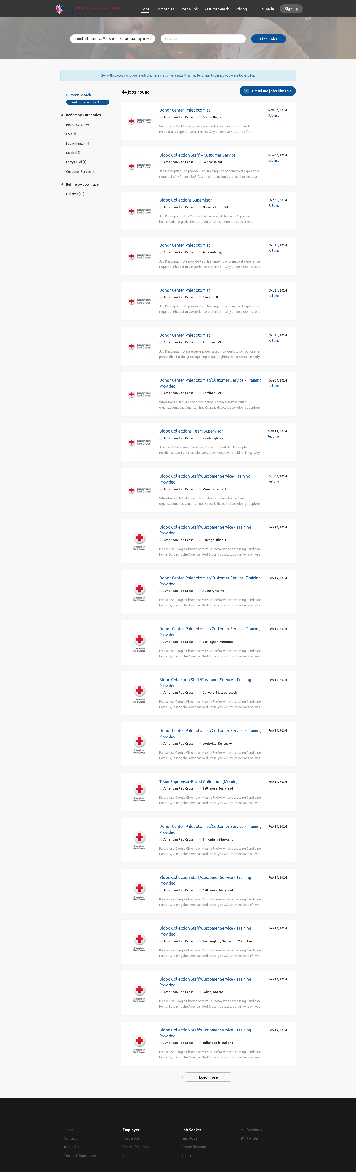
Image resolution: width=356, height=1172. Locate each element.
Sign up (291, 9)
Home (69, 1130)
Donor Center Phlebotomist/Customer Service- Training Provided (210, 581)
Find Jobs (268, 39)
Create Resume (193, 1147)
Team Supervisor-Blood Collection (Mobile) (198, 781)
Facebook (254, 1130)
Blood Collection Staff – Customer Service (197, 155)
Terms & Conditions (80, 1155)
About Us (71, 1147)
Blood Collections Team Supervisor (191, 431)
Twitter (252, 1138)
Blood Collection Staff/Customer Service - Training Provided (205, 530)
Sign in (268, 9)
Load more (208, 1077)
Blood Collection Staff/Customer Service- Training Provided (204, 479)
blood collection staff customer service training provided (89, 102)
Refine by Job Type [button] (82, 184)
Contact (70, 1138)
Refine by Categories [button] (83, 115)
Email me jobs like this (271, 91)
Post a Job (131, 1138)
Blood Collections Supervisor (185, 200)
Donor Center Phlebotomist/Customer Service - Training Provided (210, 383)
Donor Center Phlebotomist (184, 110)
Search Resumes (136, 1147)
